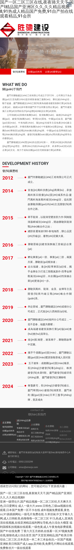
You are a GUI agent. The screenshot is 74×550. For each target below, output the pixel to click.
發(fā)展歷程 (19, 72)
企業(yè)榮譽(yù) (53, 72)
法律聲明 (49, 480)
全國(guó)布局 (35, 72)
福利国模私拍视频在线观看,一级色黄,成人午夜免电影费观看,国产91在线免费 (36, 527)
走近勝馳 (6, 428)
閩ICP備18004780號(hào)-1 (33, 480)
